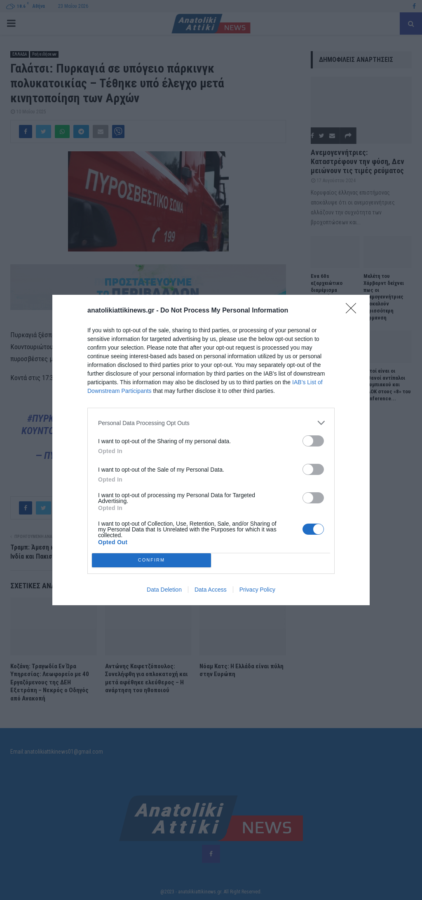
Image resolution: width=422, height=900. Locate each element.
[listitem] (211, 422)
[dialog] (211, 450)
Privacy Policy (257, 589)
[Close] (353, 311)
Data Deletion (164, 589)
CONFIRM (151, 560)
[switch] (313, 440)
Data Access (211, 589)
